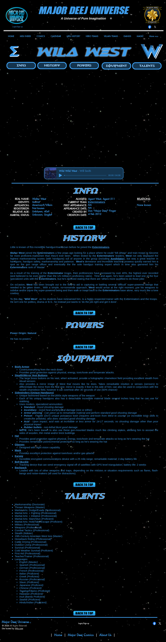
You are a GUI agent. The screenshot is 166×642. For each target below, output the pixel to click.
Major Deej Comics (81, 635)
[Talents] (147, 66)
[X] (155, 27)
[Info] (21, 65)
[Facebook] (150, 27)
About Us (105, 635)
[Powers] (84, 65)
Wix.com (19, 628)
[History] (52, 65)
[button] (82, 119)
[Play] (60, 175)
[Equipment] (116, 66)
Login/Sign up (17, 27)
